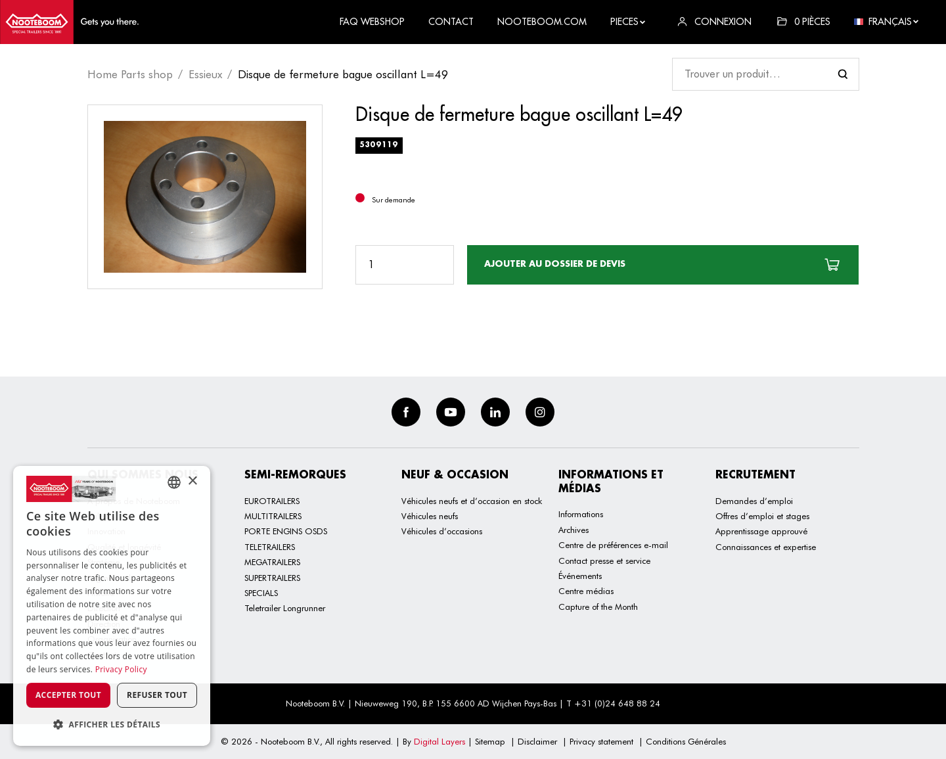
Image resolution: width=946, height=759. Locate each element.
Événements (580, 575)
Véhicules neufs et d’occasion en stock (471, 500)
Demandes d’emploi (754, 500)
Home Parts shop (130, 74)
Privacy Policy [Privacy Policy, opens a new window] (121, 669)
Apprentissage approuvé (761, 531)
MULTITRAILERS (273, 516)
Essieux (205, 74)
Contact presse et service (604, 560)
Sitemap (490, 741)
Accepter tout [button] (68, 695)
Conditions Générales (686, 741)
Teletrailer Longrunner (284, 608)
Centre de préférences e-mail (613, 545)
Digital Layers (439, 741)
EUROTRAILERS (272, 500)
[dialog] (111, 606)
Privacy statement (601, 741)
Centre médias (586, 591)
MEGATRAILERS (272, 562)
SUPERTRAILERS (272, 577)
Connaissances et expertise (765, 546)
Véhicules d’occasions (441, 531)
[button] (111, 724)
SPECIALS (261, 592)
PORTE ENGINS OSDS (285, 531)
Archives (573, 529)
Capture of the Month (598, 606)
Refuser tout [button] (157, 695)
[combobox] (174, 482)
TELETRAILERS (269, 546)
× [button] (192, 481)
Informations (580, 514)
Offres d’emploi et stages (762, 516)
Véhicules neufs (429, 516)
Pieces (628, 22)
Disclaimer (537, 741)
